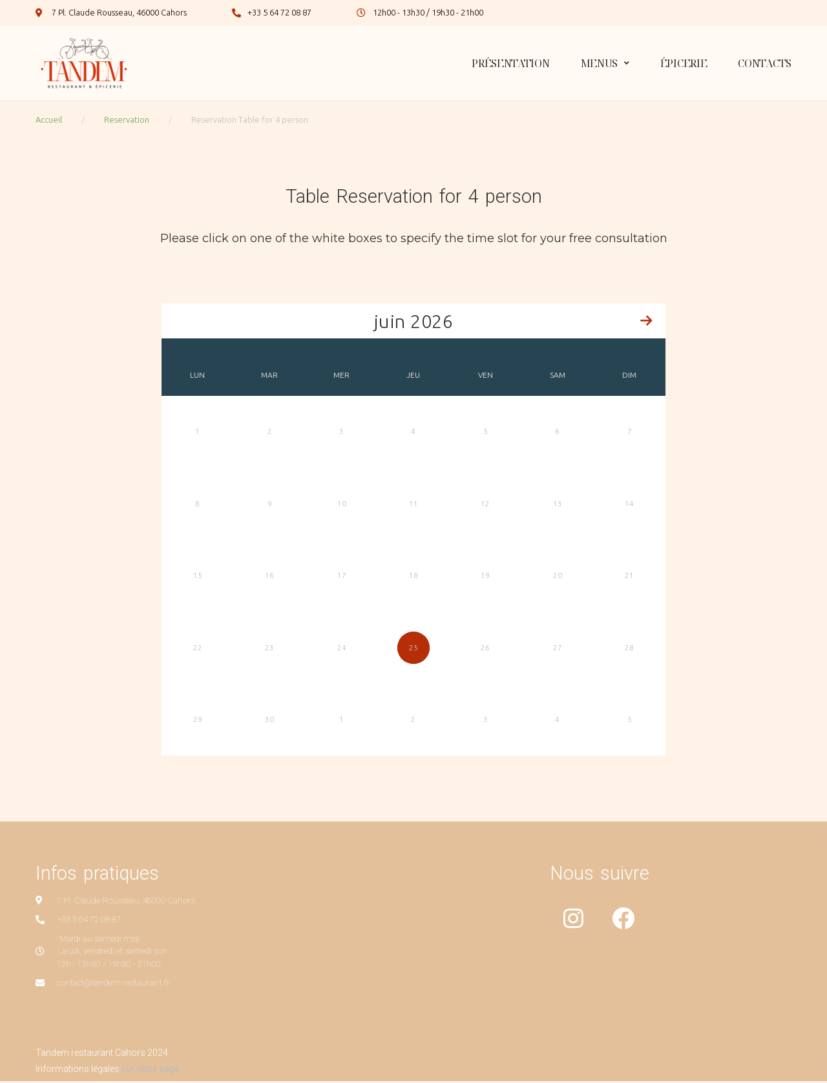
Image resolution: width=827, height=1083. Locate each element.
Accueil (49, 119)
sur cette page (150, 1071)
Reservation (126, 119)
